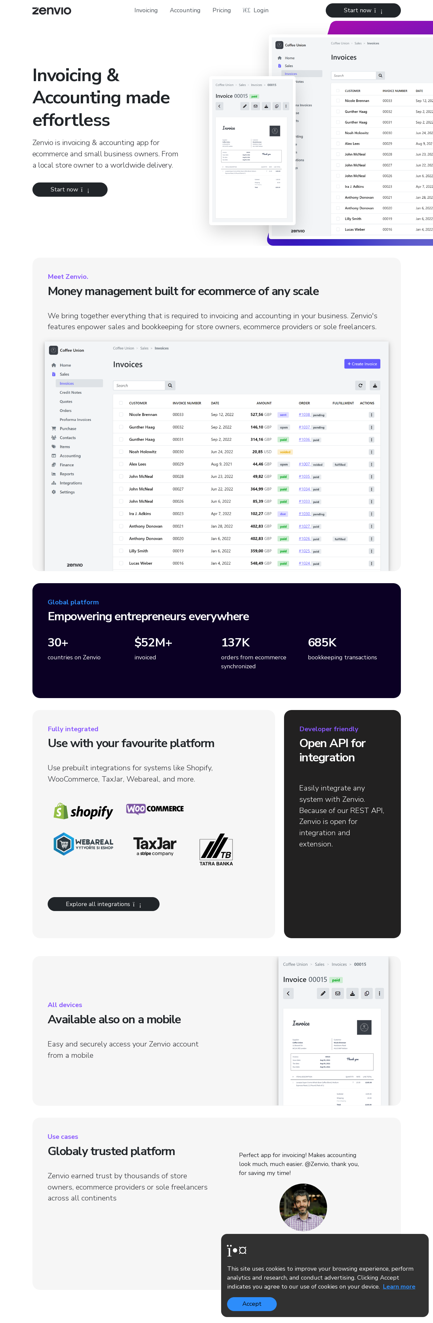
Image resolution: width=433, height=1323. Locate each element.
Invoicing (146, 10)
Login (255, 10)
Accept (252, 1304)
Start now (363, 10)
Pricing (222, 10)
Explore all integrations (103, 904)
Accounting (185, 10)
